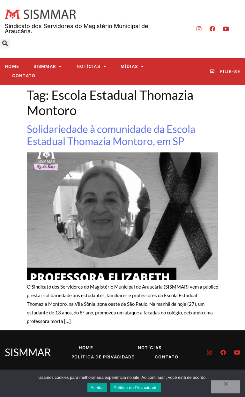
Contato (24, 75)
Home (12, 66)
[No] (225, 386)
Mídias (132, 66)
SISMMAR (47, 66)
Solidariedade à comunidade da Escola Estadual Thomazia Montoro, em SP (111, 135)
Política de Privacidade (103, 356)
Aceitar (97, 387)
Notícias (92, 66)
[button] (5, 43)
